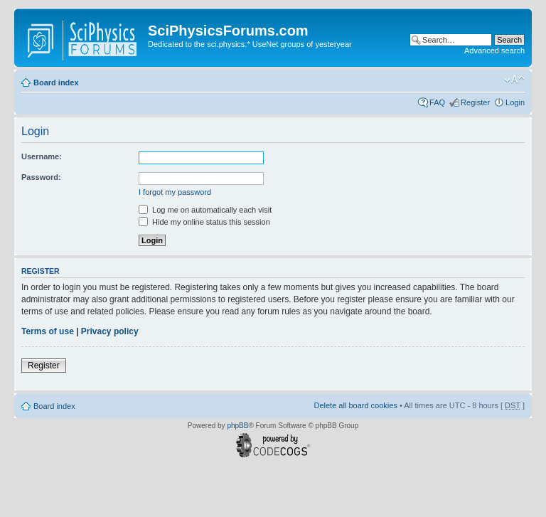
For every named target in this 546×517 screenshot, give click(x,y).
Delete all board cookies (355, 405)
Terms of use (47, 331)
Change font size (514, 79)
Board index (56, 82)
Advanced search (494, 50)
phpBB (237, 426)
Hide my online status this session (204, 222)
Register (475, 102)
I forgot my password (175, 192)
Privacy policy (110, 331)
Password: (41, 177)
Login (515, 102)
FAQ (437, 102)
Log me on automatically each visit (205, 210)
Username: (41, 156)
